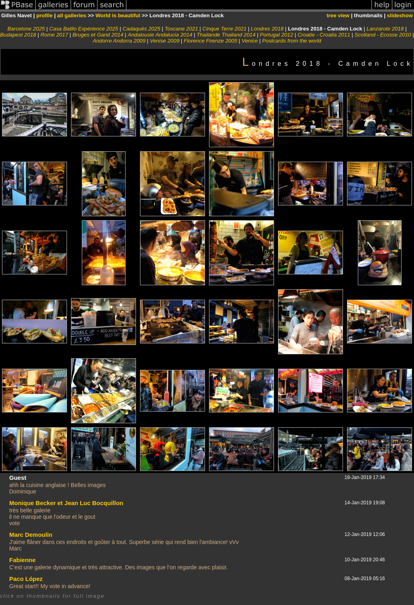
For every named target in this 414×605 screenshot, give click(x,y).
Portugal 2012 (276, 35)
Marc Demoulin (31, 534)
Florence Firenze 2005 (210, 41)
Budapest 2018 (18, 35)
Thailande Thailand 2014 (226, 35)
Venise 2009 (165, 41)
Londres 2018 (267, 29)
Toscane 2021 (181, 29)
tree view (338, 15)
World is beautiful (117, 15)
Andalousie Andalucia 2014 (160, 35)
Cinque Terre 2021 (225, 29)
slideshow (400, 15)
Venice (250, 41)
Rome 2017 (54, 35)
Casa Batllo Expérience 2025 (83, 29)
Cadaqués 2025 (141, 29)
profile (44, 15)
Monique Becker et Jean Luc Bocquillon (66, 502)
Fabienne (22, 559)
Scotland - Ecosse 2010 (383, 35)
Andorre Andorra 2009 (119, 41)
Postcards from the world (291, 41)
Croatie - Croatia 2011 (324, 35)
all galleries (71, 15)
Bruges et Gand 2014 (98, 35)
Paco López (26, 578)
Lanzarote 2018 (385, 29)
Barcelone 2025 (26, 29)
